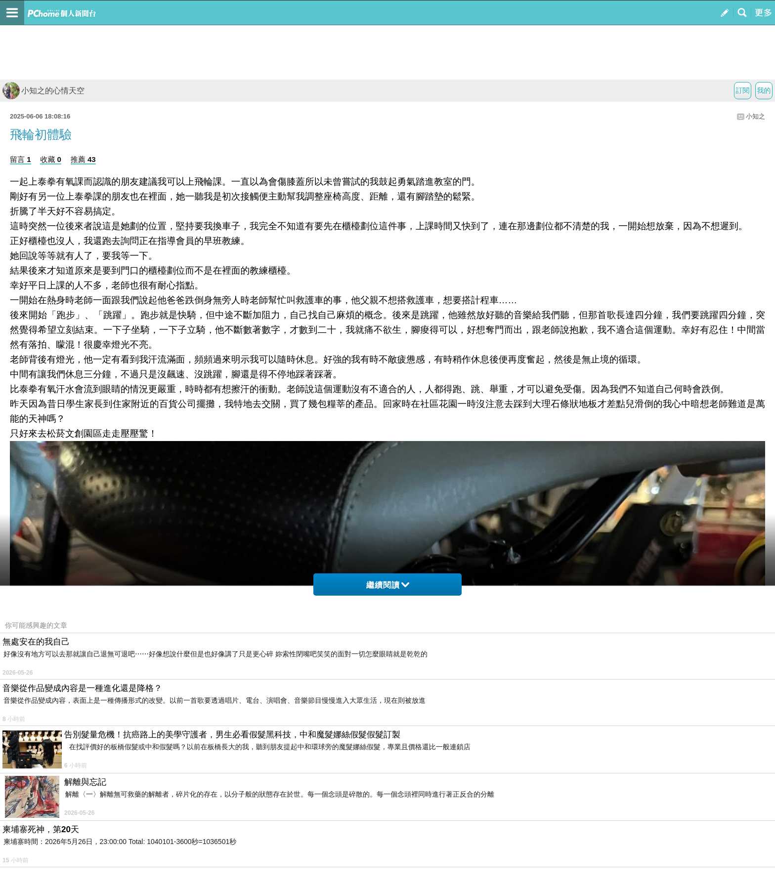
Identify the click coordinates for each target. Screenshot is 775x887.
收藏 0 (50, 159)
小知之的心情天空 (43, 90)
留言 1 (20, 159)
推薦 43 (83, 159)
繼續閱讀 (387, 585)
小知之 (755, 116)
